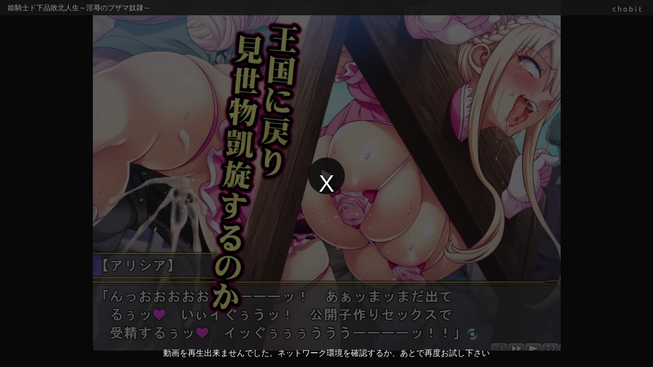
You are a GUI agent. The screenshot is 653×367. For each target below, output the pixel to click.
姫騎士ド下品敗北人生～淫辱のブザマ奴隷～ (79, 8)
